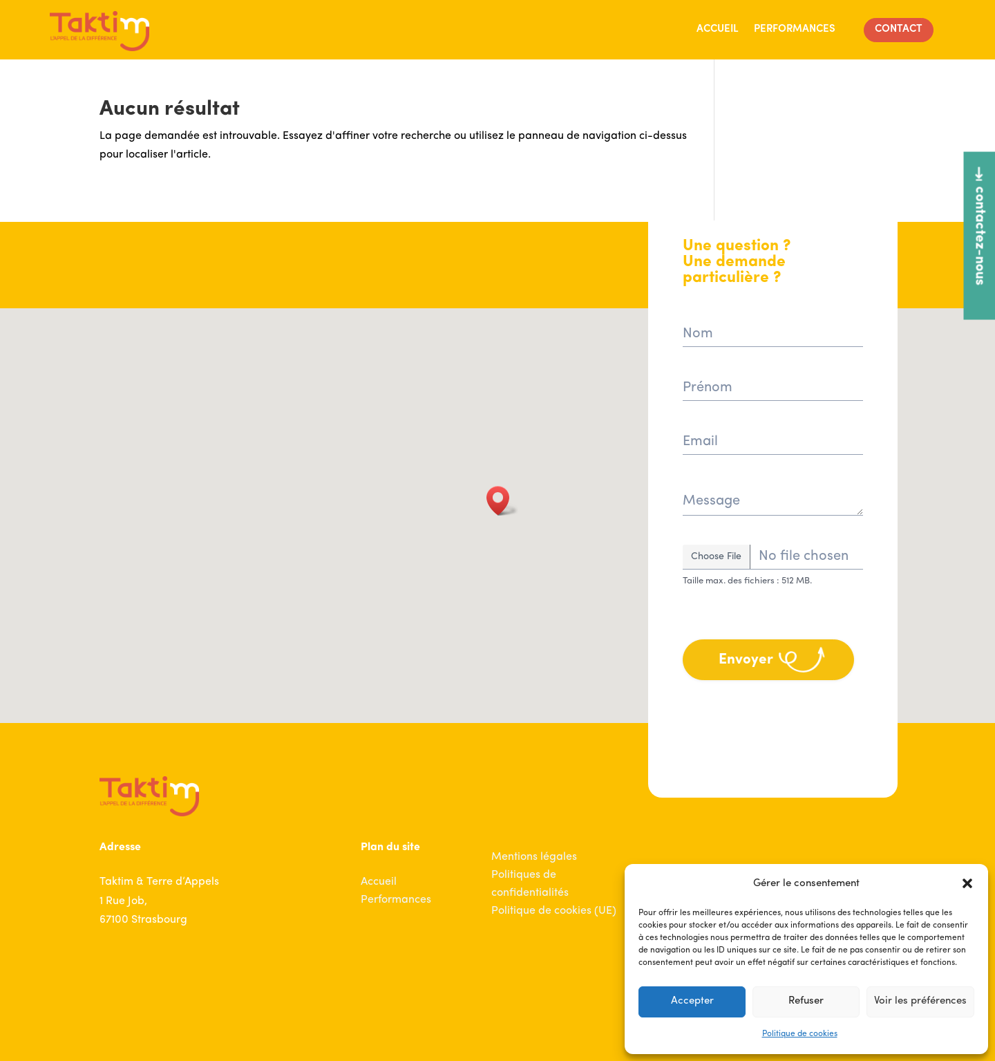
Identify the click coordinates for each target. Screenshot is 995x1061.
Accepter (692, 1001)
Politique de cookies (799, 1034)
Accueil (717, 29)
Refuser (806, 1001)
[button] (967, 883)
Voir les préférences (920, 1001)
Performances (794, 29)
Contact (898, 29)
